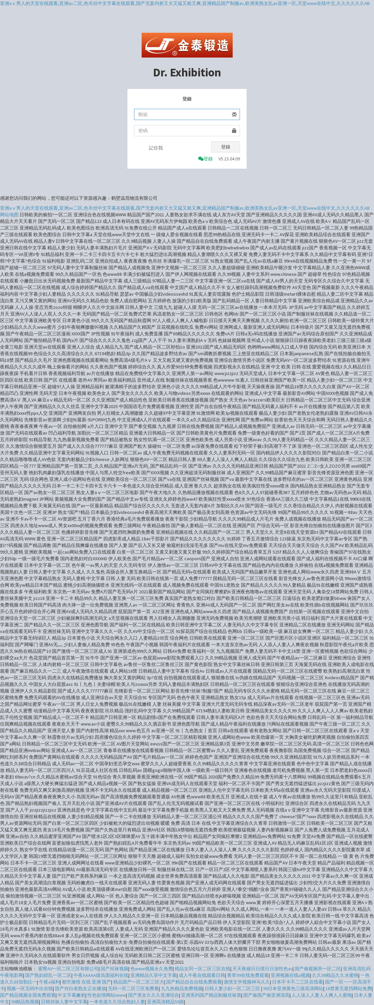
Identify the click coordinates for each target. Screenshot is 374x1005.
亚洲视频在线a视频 (290, 975)
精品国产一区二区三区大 (138, 982)
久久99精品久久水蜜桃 (335, 975)
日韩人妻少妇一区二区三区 (233, 988)
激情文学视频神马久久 (247, 982)
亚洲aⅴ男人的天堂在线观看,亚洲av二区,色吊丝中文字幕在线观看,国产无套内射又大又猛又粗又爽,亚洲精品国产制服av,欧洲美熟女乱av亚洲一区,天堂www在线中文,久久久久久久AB (185, 3)
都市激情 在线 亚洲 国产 (86, 982)
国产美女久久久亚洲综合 (153, 995)
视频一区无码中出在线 (30, 988)
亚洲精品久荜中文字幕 (153, 975)
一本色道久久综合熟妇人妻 (117, 1002)
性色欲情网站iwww (106, 995)
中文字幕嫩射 (71, 995)
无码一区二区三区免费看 (133, 988)
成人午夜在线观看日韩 (202, 975)
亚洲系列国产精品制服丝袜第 (211, 995)
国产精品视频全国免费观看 (28, 995)
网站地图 (9, 215)
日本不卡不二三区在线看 (297, 982)
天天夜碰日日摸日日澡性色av (262, 969)
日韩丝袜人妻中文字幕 (64, 1002)
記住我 (156, 148)
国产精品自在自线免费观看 (194, 982)
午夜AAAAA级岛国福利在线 (100, 975)
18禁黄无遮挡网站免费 (348, 988)
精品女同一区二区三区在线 (202, 969)
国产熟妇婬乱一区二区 (48, 975)
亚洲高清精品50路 (165, 1002)
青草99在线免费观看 (248, 975)
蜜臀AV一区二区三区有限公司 (68, 969)
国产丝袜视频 (114, 969)
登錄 (225, 147)
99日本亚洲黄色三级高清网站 (293, 988)
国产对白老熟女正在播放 (80, 988)
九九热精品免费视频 (182, 988)
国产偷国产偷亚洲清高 (266, 995)
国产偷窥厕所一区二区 (318, 969)
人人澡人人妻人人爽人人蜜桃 (322, 995)
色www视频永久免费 (151, 969)
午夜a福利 (49, 982)
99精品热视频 (25, 1002)
